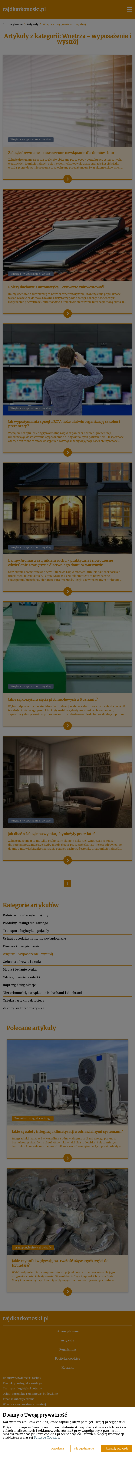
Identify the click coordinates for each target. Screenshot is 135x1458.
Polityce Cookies (46, 1437)
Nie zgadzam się (84, 1448)
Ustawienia (57, 1448)
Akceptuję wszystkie (116, 1448)
